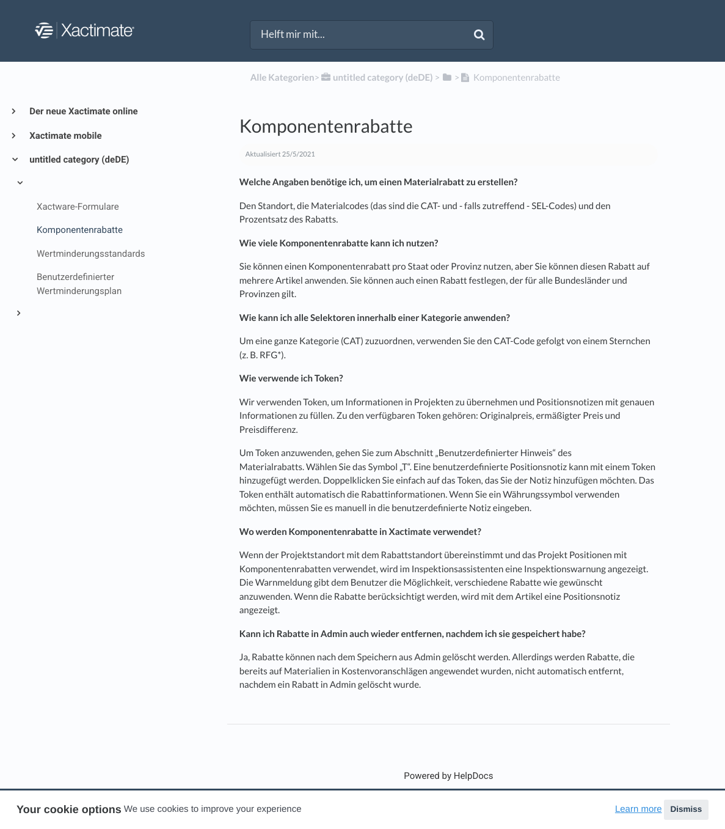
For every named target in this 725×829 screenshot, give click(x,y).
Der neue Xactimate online (82, 111)
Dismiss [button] (686, 809)
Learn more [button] (638, 809)
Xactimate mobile (64, 135)
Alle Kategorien (282, 77)
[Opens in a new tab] (448, 775)
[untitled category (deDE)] (375, 77)
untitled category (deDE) (78, 159)
